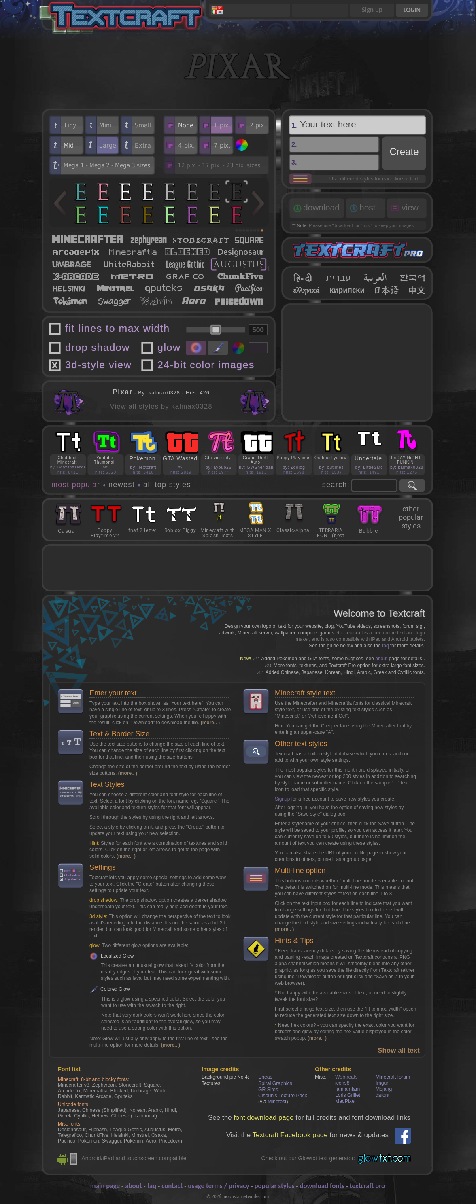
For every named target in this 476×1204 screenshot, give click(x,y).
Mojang (384, 1089)
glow (169, 347)
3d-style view (98, 364)
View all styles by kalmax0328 (161, 406)
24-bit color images (206, 364)
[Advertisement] (357, 362)
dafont (382, 1095)
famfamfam (347, 1089)
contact (172, 1186)
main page (105, 1186)
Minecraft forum (393, 1077)
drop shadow (97, 347)
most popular (75, 485)
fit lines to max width (117, 328)
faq (385, 646)
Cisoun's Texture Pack (282, 1095)
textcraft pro (367, 1186)
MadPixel (345, 1101)
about (381, 658)
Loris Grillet (347, 1095)
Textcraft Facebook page (290, 1135)
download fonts (322, 1186)
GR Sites (268, 1089)
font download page (263, 1117)
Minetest (277, 1101)
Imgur (382, 1083)
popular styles (274, 1186)
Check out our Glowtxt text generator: (308, 1158)
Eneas (265, 1077)
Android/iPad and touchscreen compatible (133, 1158)
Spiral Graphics (275, 1083)
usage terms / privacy (218, 1186)
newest (121, 485)
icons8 (342, 1083)
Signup (282, 799)
